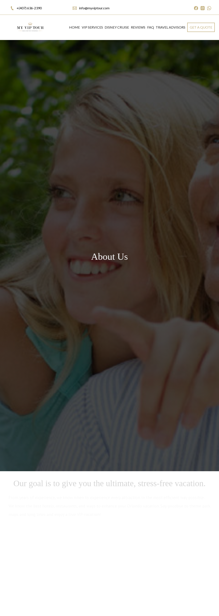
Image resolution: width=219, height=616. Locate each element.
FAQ (150, 27)
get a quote (201, 27)
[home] (29, 27)
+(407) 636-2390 (29, 8)
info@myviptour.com (94, 8)
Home (74, 27)
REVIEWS (138, 27)
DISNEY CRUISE (117, 27)
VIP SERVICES (92, 27)
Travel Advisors (170, 27)
